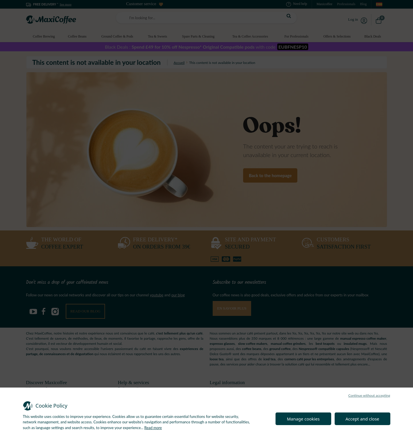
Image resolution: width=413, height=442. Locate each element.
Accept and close (362, 419)
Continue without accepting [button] (369, 395)
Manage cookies (303, 419)
